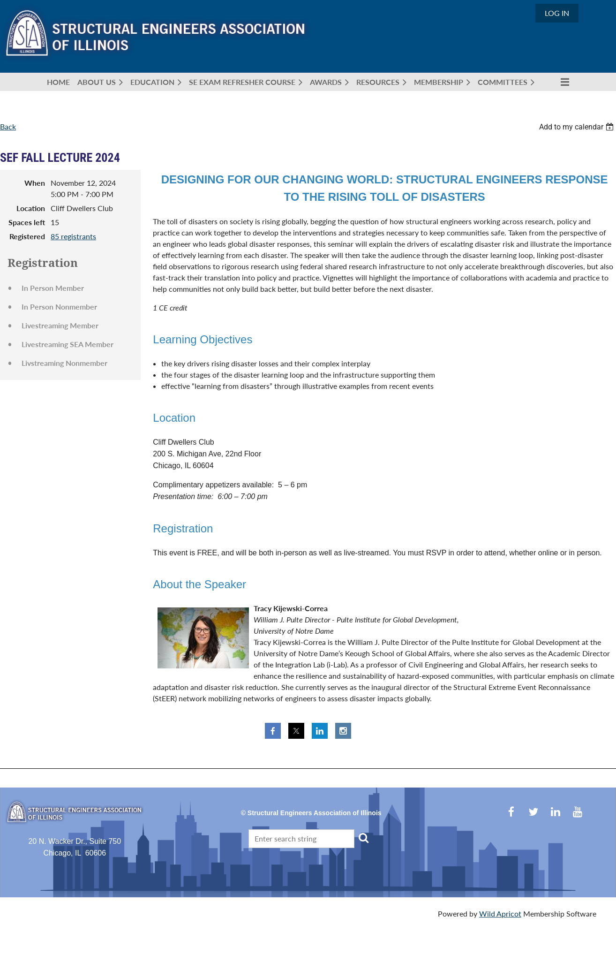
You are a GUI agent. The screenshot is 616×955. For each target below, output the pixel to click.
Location (30, 208)
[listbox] (577, 127)
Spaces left (26, 222)
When (34, 182)
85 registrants (73, 236)
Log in (557, 12)
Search (363, 837)
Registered (27, 236)
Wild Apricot (500, 913)
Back (8, 126)
